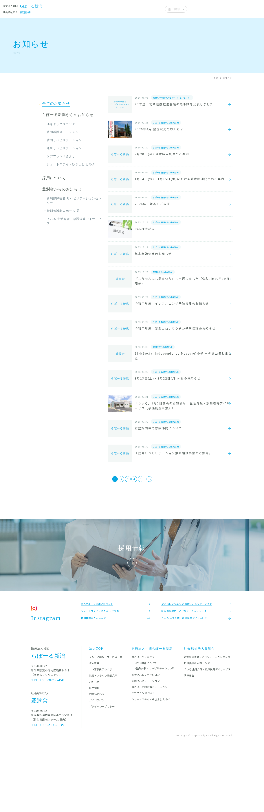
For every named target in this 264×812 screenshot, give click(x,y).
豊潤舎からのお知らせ (62, 189)
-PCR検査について (146, 725)
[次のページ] (159, 535)
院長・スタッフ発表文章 (107, 9)
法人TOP (96, 710)
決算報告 (189, 737)
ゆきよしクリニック (61, 124)
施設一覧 (79, 9)
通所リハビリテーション (64, 148)
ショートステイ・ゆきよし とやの (71, 164)
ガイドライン (96, 762)
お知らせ (136, 9)
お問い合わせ (96, 756)
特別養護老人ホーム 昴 (63, 211)
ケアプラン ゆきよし (143, 755)
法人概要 (153, 9)
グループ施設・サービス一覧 (105, 719)
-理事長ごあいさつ (103, 731)
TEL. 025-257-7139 (48, 786)
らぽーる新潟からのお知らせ (68, 114)
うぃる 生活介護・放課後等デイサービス (74, 221)
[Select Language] (176, 9)
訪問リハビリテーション (64, 140)
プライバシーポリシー (102, 768)
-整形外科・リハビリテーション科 (155, 730)
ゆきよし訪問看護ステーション (149, 749)
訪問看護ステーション (62, 132)
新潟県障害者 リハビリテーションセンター (74, 200)
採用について (54, 178)
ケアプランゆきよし (61, 156)
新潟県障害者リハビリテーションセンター (208, 719)
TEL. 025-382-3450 (48, 741)
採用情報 (94, 750)
